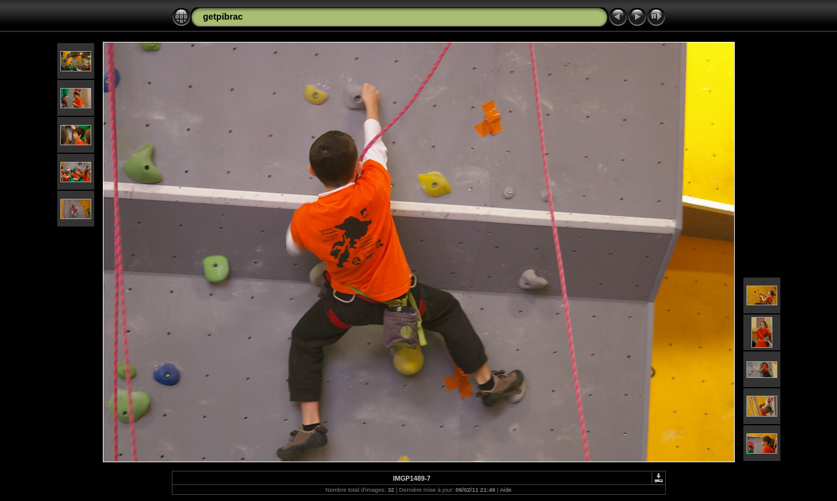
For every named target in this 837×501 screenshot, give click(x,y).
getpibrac (223, 17)
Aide (505, 489)
